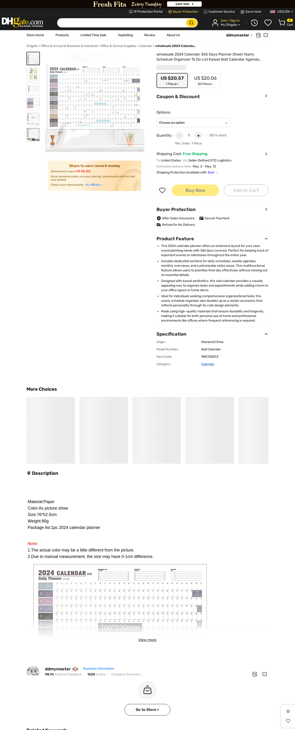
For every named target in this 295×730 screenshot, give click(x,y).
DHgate (32, 46)
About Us (173, 35)
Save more (253, 12)
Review (149, 35)
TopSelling (125, 35)
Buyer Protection (185, 12)
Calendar (145, 46)
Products (62, 35)
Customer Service (222, 12)
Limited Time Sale (93, 35)
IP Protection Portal (148, 12)
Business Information (98, 691)
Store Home (35, 35)
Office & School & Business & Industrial (69, 46)
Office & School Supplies (118, 46)
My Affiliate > (94, 184)
